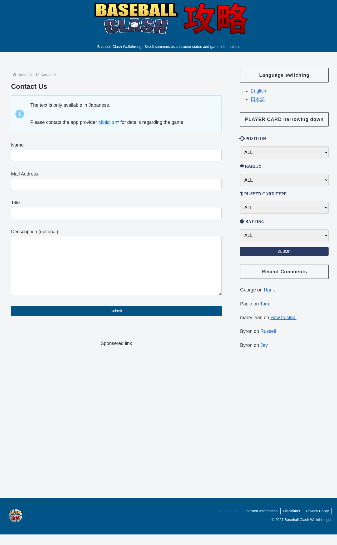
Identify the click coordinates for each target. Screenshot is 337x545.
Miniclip (108, 122)
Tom (264, 303)
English (258, 91)
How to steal (283, 317)
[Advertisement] (116, 421)
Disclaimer (291, 521)
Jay (264, 345)
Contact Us (229, 521)
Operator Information (260, 521)
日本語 (258, 99)
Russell (268, 331)
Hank (269, 290)
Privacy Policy (317, 521)
